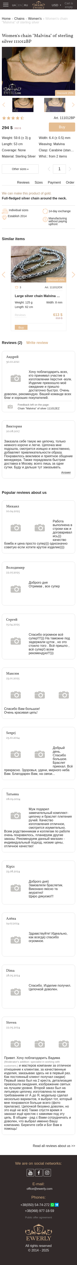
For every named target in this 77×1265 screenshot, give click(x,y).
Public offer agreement (38, 1217)
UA (14, 5)
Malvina (59, 144)
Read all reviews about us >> (54, 1146)
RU (26, 5)
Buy (21, 327)
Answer (66, 472)
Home (6, 18)
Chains (19, 18)
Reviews (23, 182)
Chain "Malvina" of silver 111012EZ (39, 408)
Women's (35, 18)
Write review (37, 343)
